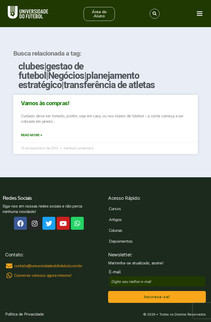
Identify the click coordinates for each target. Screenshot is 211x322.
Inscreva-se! (157, 297)
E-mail (116, 272)
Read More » (31, 135)
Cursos (115, 209)
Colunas (115, 230)
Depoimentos (121, 241)
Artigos (115, 220)
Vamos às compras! (45, 103)
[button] (99, 14)
